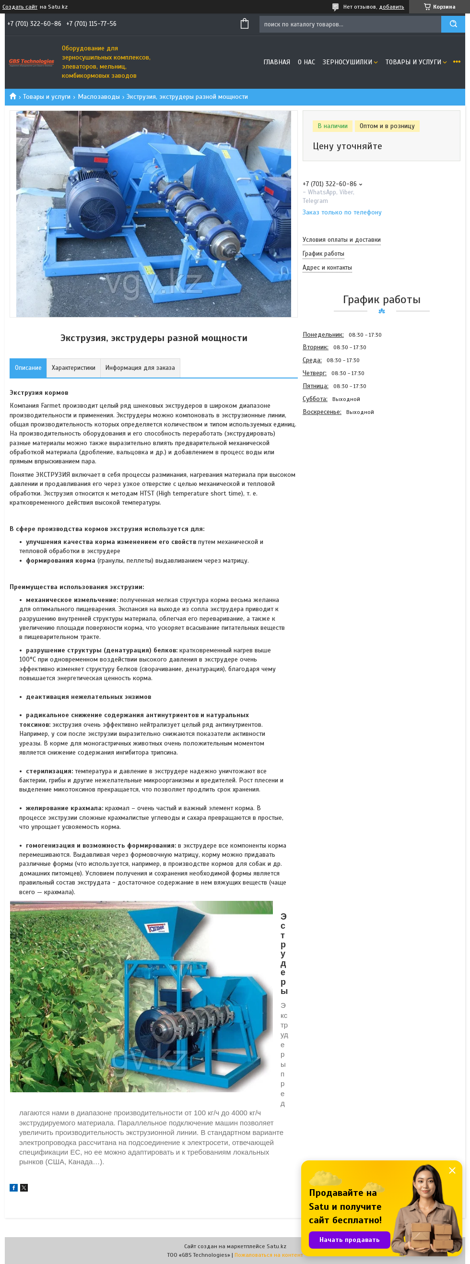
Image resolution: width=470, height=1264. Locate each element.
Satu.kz (276, 1246)
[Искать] (453, 24)
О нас (306, 62)
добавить (391, 6)
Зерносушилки (347, 62)
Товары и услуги (413, 62)
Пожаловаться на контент (269, 1255)
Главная (276, 62)
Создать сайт (19, 6)
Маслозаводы (99, 97)
